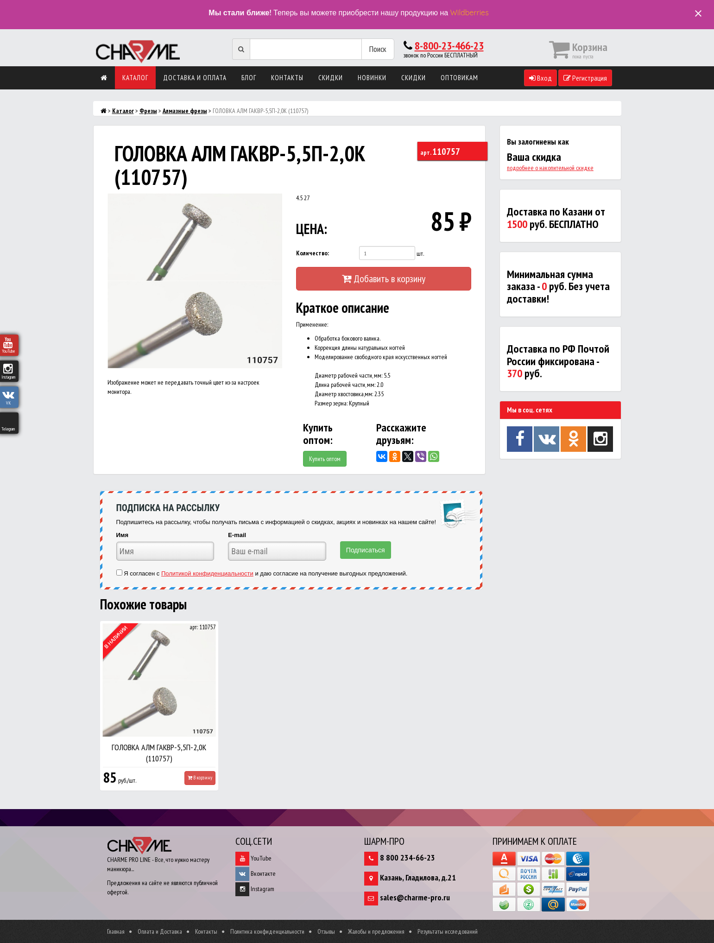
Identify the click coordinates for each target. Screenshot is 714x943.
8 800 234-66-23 (407, 857)
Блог (248, 77)
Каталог (135, 77)
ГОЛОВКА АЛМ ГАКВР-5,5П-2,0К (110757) (159, 753)
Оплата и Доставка (160, 931)
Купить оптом (325, 459)
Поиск (377, 49)
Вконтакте (255, 873)
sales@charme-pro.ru (415, 897)
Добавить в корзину (383, 278)
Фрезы (148, 111)
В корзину (200, 777)
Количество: (312, 253)
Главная (116, 931)
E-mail (237, 535)
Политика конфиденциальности (267, 931)
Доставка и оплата (195, 77)
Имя (122, 535)
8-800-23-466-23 (449, 45)
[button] (273, 201)
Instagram (254, 889)
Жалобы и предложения (376, 931)
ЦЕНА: (311, 229)
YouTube (253, 858)
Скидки (330, 77)
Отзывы (326, 931)
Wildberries (469, 12)
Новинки (372, 77)
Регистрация (585, 77)
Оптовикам (459, 77)
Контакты (287, 77)
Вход (540, 77)
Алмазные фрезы (185, 111)
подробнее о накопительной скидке (550, 168)
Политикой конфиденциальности (207, 573)
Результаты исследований (447, 931)
